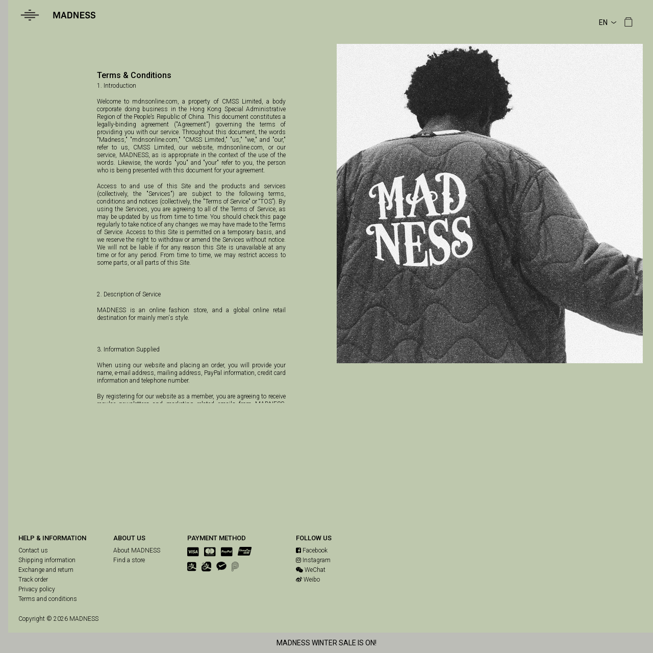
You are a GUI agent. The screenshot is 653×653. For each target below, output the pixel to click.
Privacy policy (36, 589)
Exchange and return (45, 569)
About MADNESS (136, 550)
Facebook (312, 550)
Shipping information (47, 560)
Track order (33, 579)
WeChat (310, 569)
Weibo (308, 579)
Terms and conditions (47, 598)
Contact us (33, 550)
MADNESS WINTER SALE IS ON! (326, 643)
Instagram (313, 560)
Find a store (129, 560)
